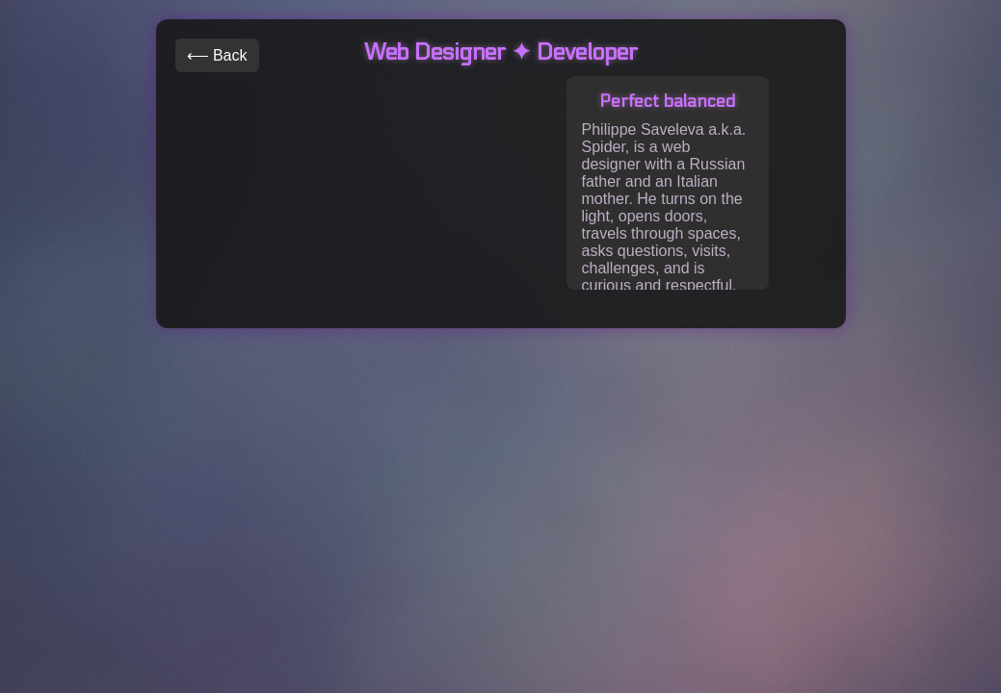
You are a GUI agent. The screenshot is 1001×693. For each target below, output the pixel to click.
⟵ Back (217, 55)
